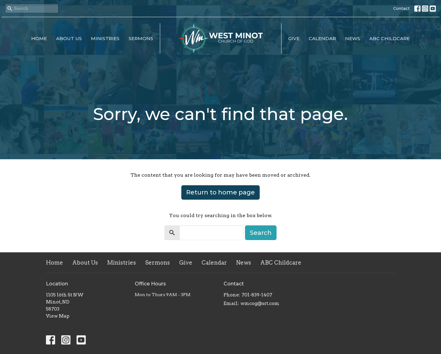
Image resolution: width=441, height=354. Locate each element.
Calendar (322, 38)
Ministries (105, 38)
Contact (401, 8)
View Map (58, 316)
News (352, 38)
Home (39, 38)
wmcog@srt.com (259, 303)
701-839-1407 (257, 295)
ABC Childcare (389, 38)
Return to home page (220, 192)
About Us (69, 38)
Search (261, 232)
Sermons (141, 38)
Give (294, 38)
